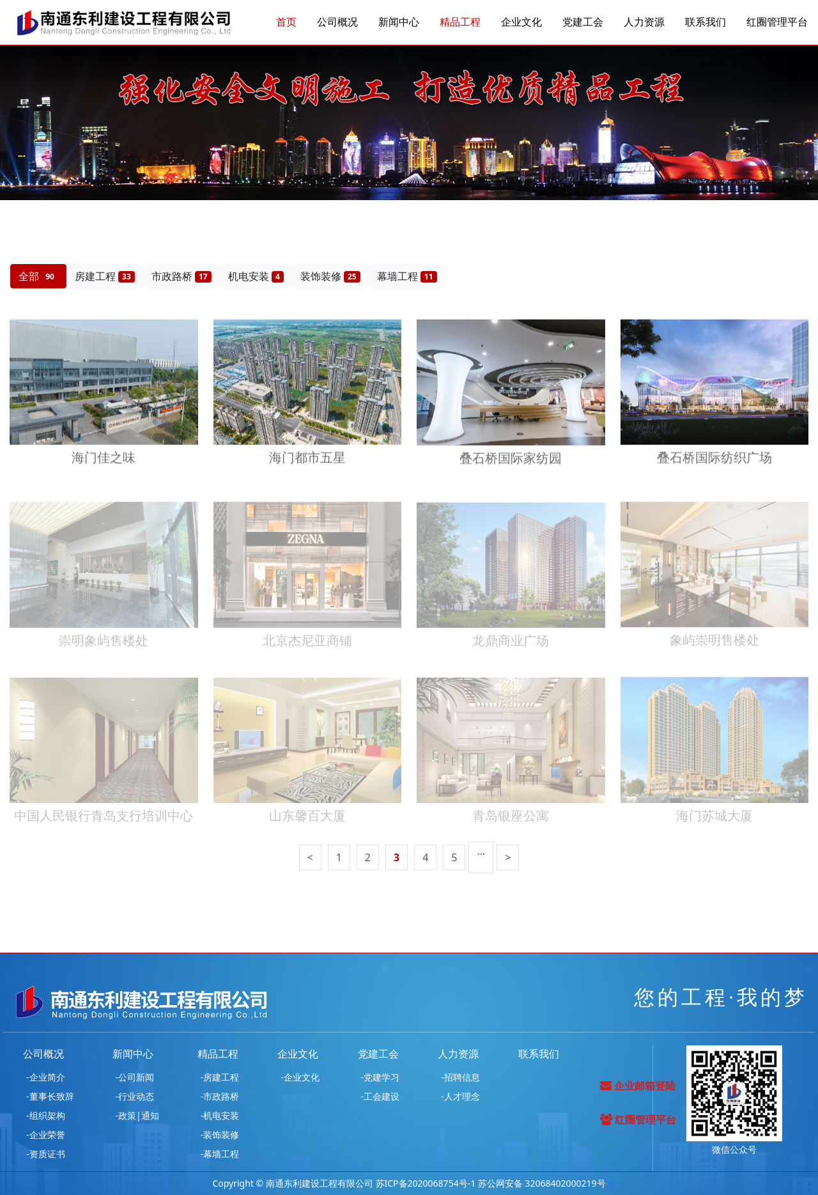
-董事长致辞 (50, 1096)
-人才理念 (460, 1096)
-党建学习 (380, 1077)
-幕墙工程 (220, 1154)
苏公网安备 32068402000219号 (542, 1183)
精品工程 (460, 22)
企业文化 (521, 22)
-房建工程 (220, 1077)
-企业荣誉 (45, 1135)
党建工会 (582, 22)
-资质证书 (45, 1154)
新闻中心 (398, 22)
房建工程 (105, 276)
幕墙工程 (407, 276)
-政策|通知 (137, 1115)
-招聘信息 (460, 1077)
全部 (38, 276)
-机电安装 (220, 1115)
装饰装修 (330, 276)
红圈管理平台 (777, 22)
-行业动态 (135, 1096)
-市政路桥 (220, 1096)
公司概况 (337, 22)
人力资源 (644, 22)
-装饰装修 (220, 1135)
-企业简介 (45, 1077)
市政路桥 (181, 276)
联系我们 (705, 22)
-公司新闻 (135, 1077)
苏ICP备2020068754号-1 (426, 1183)
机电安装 (256, 276)
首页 (286, 22)
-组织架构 (45, 1115)
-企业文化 (300, 1077)
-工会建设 (380, 1096)
